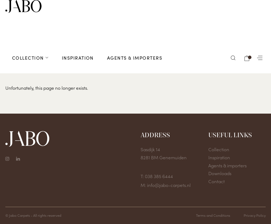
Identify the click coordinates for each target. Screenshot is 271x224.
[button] (233, 58)
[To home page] (23, 6)
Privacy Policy (255, 215)
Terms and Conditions (213, 215)
